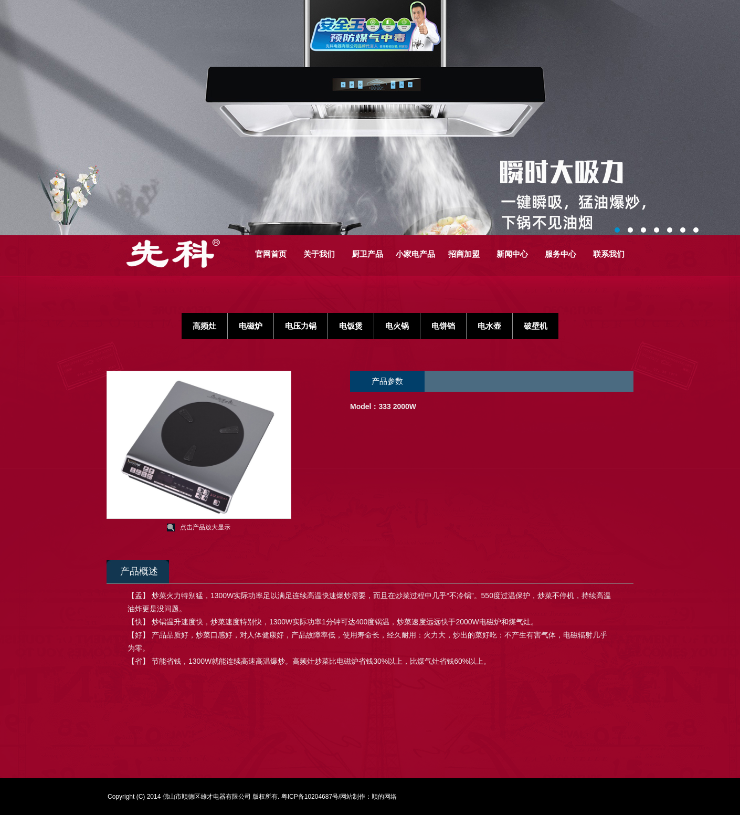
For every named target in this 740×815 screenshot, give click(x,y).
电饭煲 (351, 325)
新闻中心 (512, 253)
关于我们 (319, 253)
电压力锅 (300, 325)
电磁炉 (250, 325)
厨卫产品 (367, 253)
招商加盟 (464, 253)
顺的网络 (384, 796)
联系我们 (609, 253)
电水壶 (489, 325)
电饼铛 (443, 325)
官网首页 (271, 253)
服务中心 (560, 253)
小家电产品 (415, 253)
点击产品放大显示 (205, 527)
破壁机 (535, 325)
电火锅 (397, 325)
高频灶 (204, 325)
